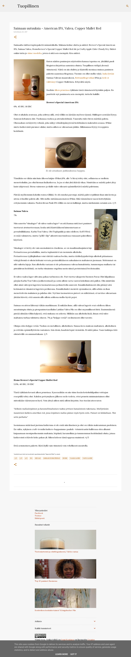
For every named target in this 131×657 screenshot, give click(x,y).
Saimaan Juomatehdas (51, 458)
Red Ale (38, 458)
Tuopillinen (28, 6)
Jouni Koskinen (67, 640)
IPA (31, 458)
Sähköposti (40, 518)
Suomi (65, 458)
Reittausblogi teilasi (84, 77)
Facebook (39, 513)
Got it (73, 654)
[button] (15, 37)
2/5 (21, 458)
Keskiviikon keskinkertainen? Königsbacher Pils (55, 610)
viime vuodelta (35, 53)
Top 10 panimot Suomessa (46, 581)
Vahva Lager (87, 458)
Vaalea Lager (75, 458)
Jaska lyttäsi (108, 73)
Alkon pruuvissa (62, 90)
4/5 (26, 458)
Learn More (61, 654)
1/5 (16, 458)
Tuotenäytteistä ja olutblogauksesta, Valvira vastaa (56, 552)
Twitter (38, 516)
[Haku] (127, 6)
